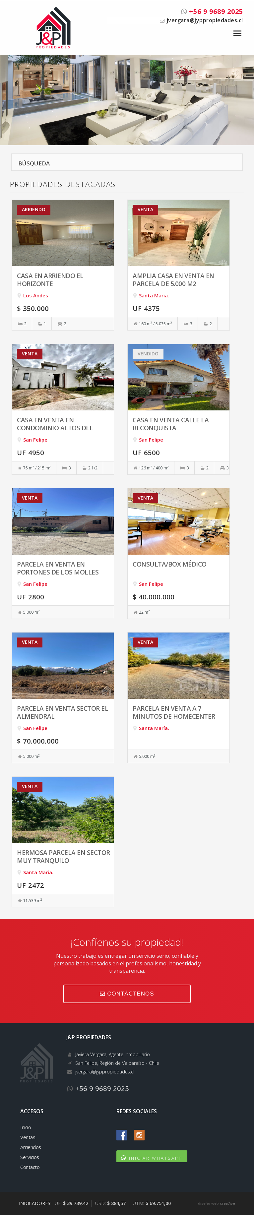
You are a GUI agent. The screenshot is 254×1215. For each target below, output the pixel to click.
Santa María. (154, 295)
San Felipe (35, 439)
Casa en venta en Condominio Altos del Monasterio (55, 428)
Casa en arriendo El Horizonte (50, 280)
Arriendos (30, 1147)
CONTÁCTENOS (127, 994)
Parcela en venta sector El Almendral (62, 712)
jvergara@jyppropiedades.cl (204, 20)
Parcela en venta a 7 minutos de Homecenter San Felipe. (174, 716)
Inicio (25, 1127)
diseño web (208, 1203)
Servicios (29, 1157)
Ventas (27, 1137)
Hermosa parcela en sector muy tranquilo (63, 856)
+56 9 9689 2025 (212, 11)
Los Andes (35, 295)
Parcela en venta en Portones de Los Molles (57, 568)
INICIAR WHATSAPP (155, 1158)
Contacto (29, 1167)
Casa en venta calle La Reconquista (171, 424)
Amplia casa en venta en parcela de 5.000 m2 (173, 280)
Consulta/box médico (170, 564)
